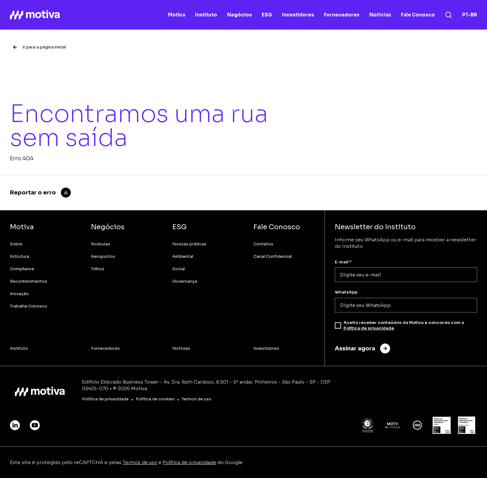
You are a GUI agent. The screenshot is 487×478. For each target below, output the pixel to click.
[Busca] (448, 15)
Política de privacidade (369, 328)
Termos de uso (140, 462)
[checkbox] (338, 325)
